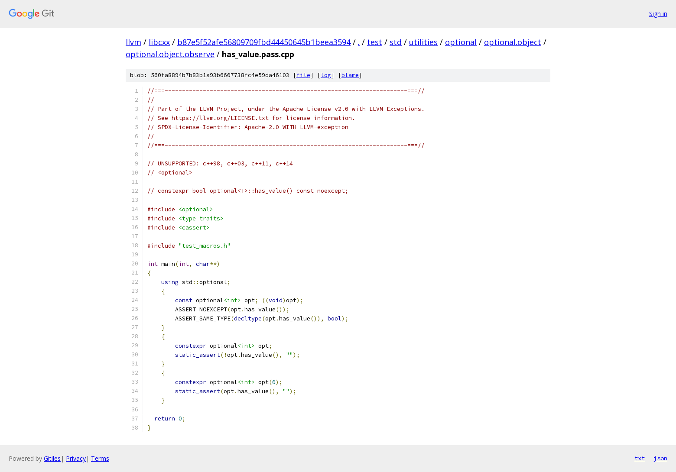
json (660, 458)
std (396, 42)
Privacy (76, 458)
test (374, 42)
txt (639, 458)
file (303, 75)
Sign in (658, 14)
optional (461, 42)
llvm (133, 42)
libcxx (159, 42)
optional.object (512, 42)
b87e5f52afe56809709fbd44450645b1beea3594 (264, 42)
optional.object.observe (170, 54)
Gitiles (52, 458)
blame (350, 75)
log (326, 75)
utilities (423, 42)
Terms (100, 458)
